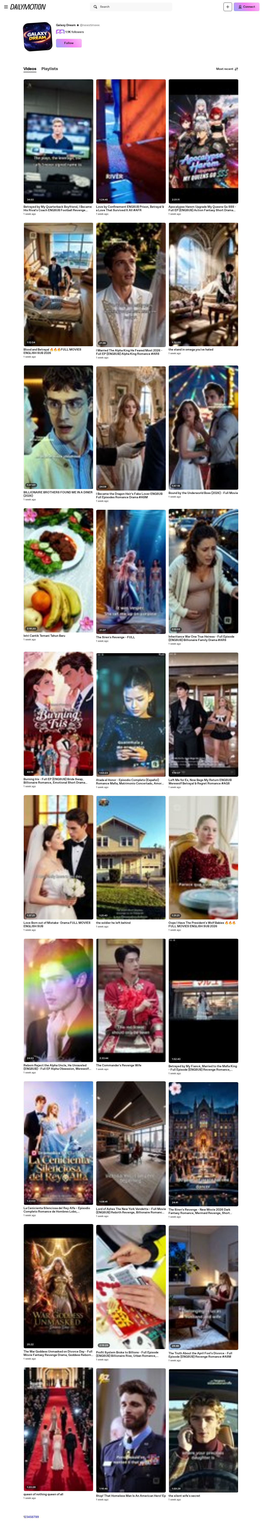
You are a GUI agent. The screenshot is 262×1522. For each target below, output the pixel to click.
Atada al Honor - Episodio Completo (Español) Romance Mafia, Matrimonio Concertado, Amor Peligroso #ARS (128, 781)
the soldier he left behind (113, 923)
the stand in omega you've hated (191, 349)
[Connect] (246, 7)
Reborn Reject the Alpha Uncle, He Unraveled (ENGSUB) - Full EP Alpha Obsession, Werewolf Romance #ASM (56, 1067)
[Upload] (228, 7)
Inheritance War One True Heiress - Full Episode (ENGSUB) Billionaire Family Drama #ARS (201, 638)
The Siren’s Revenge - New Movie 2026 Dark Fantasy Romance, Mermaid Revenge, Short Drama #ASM (199, 1211)
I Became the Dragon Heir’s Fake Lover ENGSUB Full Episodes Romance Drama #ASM (129, 495)
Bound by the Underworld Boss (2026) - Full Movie (203, 493)
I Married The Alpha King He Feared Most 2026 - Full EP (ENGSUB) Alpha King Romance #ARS (129, 352)
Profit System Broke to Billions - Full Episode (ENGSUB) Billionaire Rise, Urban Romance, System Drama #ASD (127, 1354)
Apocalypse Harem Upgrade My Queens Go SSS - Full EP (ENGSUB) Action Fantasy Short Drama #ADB (202, 208)
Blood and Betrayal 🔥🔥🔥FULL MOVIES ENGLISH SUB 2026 (52, 351)
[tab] (30, 69)
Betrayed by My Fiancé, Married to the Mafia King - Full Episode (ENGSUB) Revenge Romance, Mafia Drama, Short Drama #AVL (203, 1068)
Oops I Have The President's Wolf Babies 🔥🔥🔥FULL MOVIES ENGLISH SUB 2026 (202, 924)
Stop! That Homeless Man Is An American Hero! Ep (131, 1496)
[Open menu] (6, 7)
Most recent (227, 69)
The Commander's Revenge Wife (118, 1065)
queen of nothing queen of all (43, 1494)
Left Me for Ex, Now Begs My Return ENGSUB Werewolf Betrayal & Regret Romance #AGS (200, 781)
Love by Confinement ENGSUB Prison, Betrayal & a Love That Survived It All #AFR (130, 208)
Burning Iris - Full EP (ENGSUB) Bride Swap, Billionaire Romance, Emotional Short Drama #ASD (54, 781)
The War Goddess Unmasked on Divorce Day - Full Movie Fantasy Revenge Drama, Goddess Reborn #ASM (58, 1353)
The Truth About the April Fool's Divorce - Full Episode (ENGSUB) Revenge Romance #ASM (200, 1355)
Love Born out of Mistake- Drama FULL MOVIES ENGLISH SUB (57, 924)
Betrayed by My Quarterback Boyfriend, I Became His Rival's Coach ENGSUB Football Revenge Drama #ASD (58, 208)
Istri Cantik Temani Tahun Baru (44, 636)
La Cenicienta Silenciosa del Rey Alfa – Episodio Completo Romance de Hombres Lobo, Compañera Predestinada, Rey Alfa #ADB (57, 1210)
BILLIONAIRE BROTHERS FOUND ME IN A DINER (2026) (58, 494)
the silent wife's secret (184, 1496)
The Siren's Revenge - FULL (115, 637)
